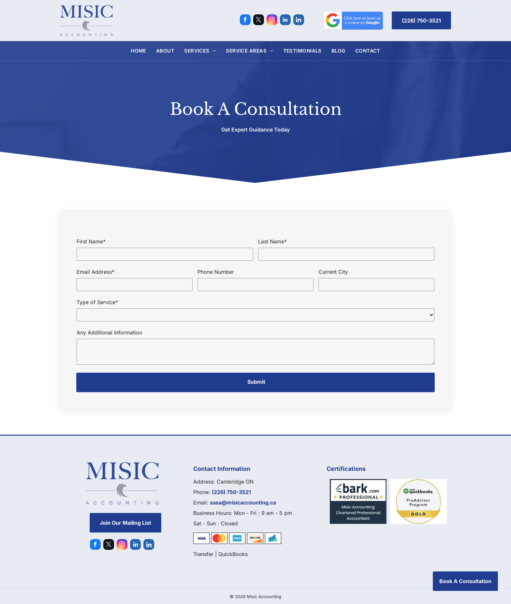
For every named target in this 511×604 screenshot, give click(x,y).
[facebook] (245, 20)
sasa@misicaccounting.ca (243, 502)
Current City (333, 272)
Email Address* (95, 272)
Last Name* (272, 241)
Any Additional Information (109, 332)
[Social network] (298, 20)
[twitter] (258, 20)
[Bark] (358, 501)
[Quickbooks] (418, 501)
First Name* (91, 241)
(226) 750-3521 (231, 492)
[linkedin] (285, 20)
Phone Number (215, 272)
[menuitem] (138, 50)
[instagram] (272, 20)
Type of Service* (97, 302)
